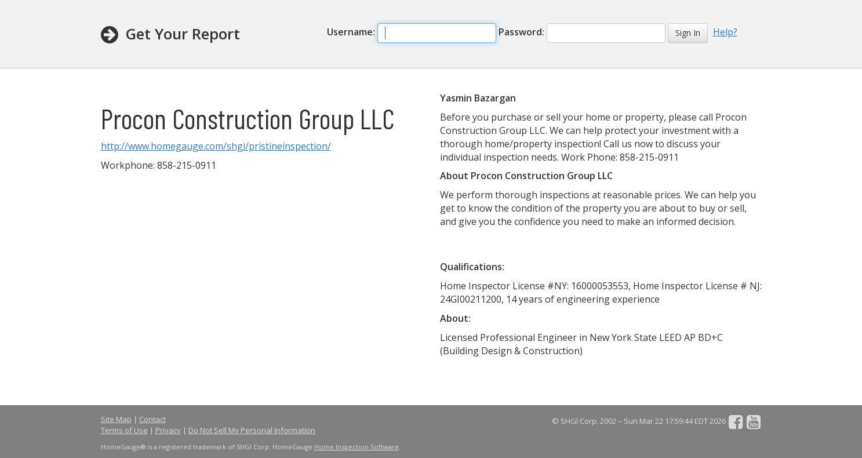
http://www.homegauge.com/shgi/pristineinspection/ (216, 146)
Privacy (168, 430)
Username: (351, 32)
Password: (521, 32)
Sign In (687, 32)
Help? (725, 32)
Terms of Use (124, 430)
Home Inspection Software (356, 446)
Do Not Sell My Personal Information (251, 430)
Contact (152, 419)
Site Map (116, 419)
